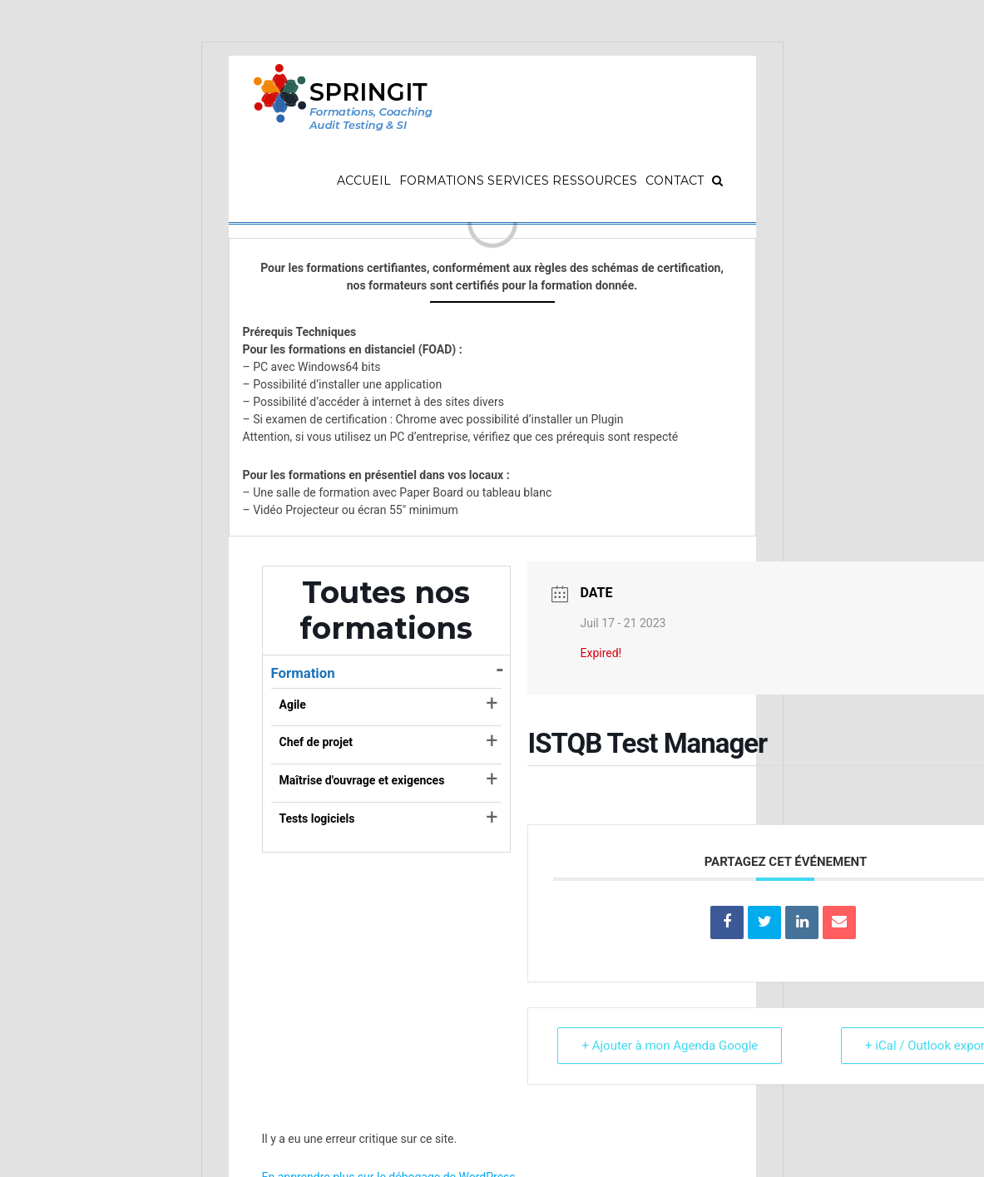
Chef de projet (316, 742)
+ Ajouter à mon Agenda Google (669, 1045)
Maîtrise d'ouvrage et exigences (362, 780)
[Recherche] (717, 180)
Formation (303, 673)
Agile (292, 704)
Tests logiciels (317, 818)
